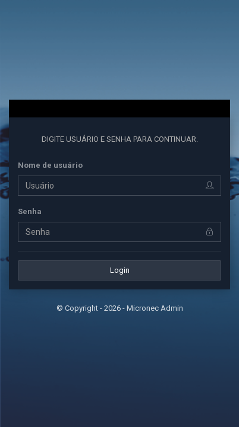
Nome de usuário (50, 165)
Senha (30, 211)
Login (120, 270)
